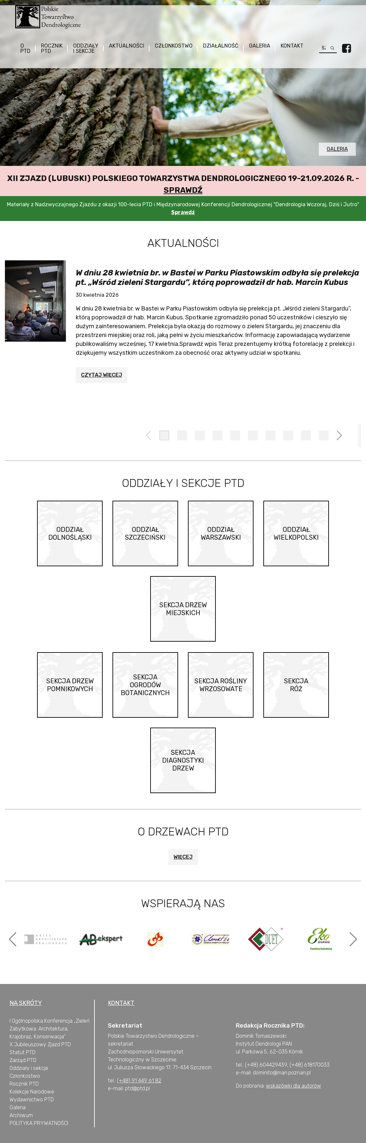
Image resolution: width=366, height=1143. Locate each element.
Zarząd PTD (23, 1060)
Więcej (183, 857)
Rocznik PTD (52, 48)
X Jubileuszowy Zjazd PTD (40, 1044)
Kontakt (292, 46)
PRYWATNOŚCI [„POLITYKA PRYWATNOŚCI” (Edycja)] (50, 1123)
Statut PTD (22, 1052)
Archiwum (21, 1115)
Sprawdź (183, 190)
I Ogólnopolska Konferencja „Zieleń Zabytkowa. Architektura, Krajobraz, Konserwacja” (50, 1029)
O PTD (26, 48)
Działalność (221, 46)
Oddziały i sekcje (86, 48)
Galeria (260, 46)
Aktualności (127, 46)
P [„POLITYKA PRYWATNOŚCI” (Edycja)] (11, 1123)
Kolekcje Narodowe (32, 1092)
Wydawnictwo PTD (32, 1099)
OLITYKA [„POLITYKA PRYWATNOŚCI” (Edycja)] (22, 1123)
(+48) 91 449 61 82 (139, 1080)
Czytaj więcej (101, 375)
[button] (164, 435)
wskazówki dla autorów (293, 1086)
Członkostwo (174, 46)
